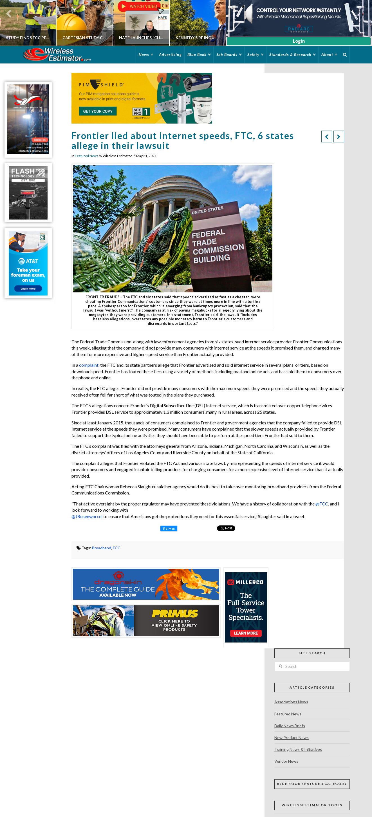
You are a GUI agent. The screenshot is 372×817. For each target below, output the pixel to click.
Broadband (101, 547)
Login (299, 41)
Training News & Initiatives (298, 749)
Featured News (86, 156)
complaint (88, 365)
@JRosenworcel (86, 516)
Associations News (291, 701)
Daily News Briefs (289, 725)
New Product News (291, 737)
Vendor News (286, 761)
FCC (116, 547)
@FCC (321, 503)
